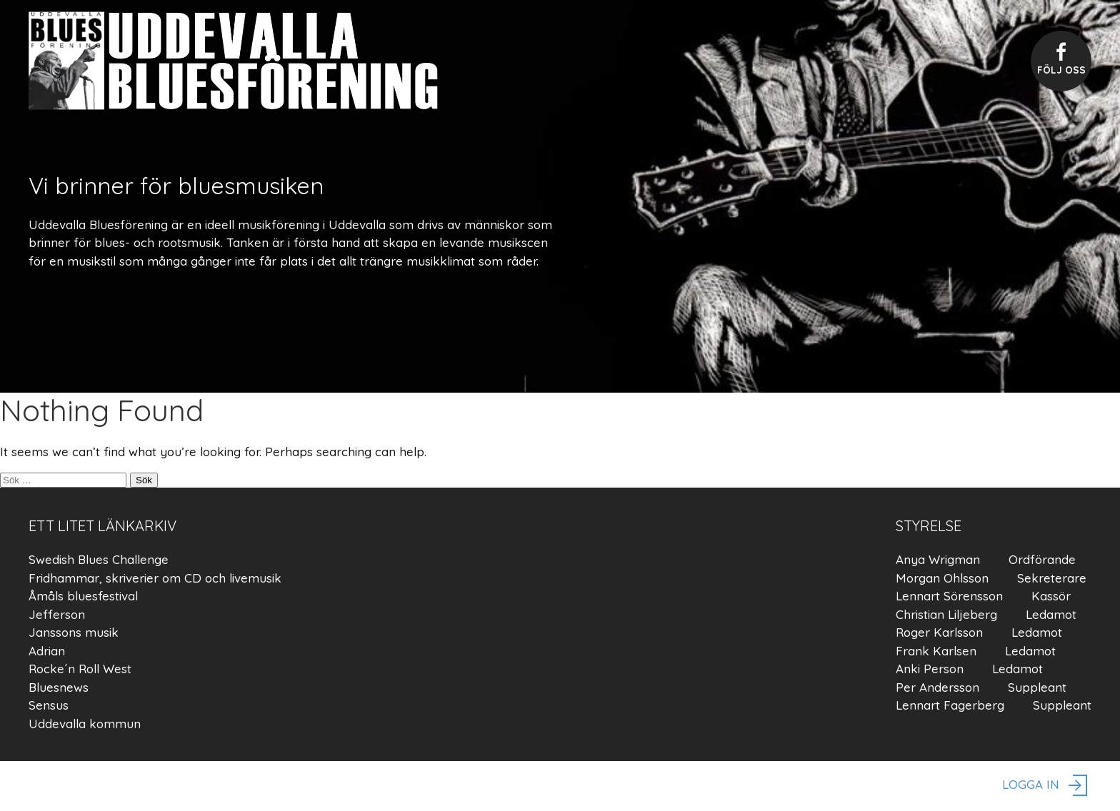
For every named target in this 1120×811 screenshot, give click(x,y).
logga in (1046, 786)
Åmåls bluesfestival (83, 595)
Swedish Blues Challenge (99, 559)
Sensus (49, 704)
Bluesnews (59, 687)
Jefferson (57, 614)
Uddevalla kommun (85, 723)
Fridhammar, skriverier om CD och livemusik (155, 577)
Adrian (47, 650)
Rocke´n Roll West (80, 668)
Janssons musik (74, 632)
